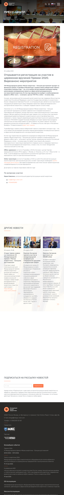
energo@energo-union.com (17, 418)
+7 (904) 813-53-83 (16, 420)
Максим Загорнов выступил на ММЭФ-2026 (49, 255)
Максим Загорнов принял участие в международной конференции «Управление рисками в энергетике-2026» (31, 257)
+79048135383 (12, 182)
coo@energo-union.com (15, 179)
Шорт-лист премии (29, 125)
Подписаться (38, 385)
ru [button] (53, 4)
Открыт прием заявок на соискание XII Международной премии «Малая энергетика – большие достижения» (12, 257)
